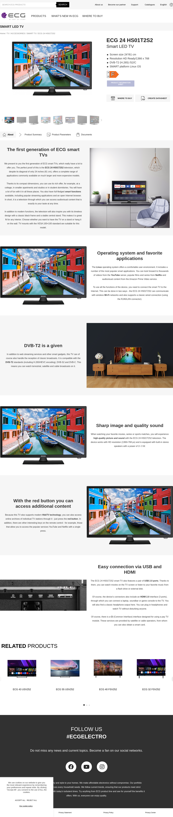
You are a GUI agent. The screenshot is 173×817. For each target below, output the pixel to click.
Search (62, 4)
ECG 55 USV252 (65, 689)
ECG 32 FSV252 (151, 689)
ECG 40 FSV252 (108, 689)
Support (135, 4)
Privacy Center (150, 813)
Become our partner (117, 4)
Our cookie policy (26, 806)
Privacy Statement (65, 813)
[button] (2, 120)
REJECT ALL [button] (32, 800)
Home (2, 33)
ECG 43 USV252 (22, 689)
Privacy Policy (108, 813)
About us (99, 4)
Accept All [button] (20, 800)
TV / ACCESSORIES (16, 33)
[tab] (8, 135)
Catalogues (150, 4)
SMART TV (31, 33)
